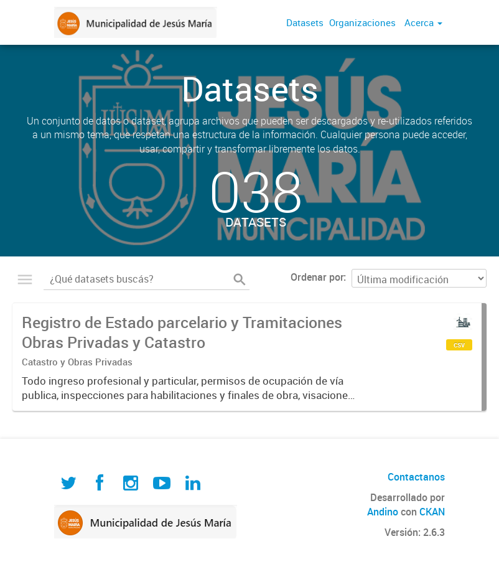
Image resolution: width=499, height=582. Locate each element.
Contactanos (416, 477)
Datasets (305, 22)
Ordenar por (317, 277)
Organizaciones (362, 22)
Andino (382, 512)
